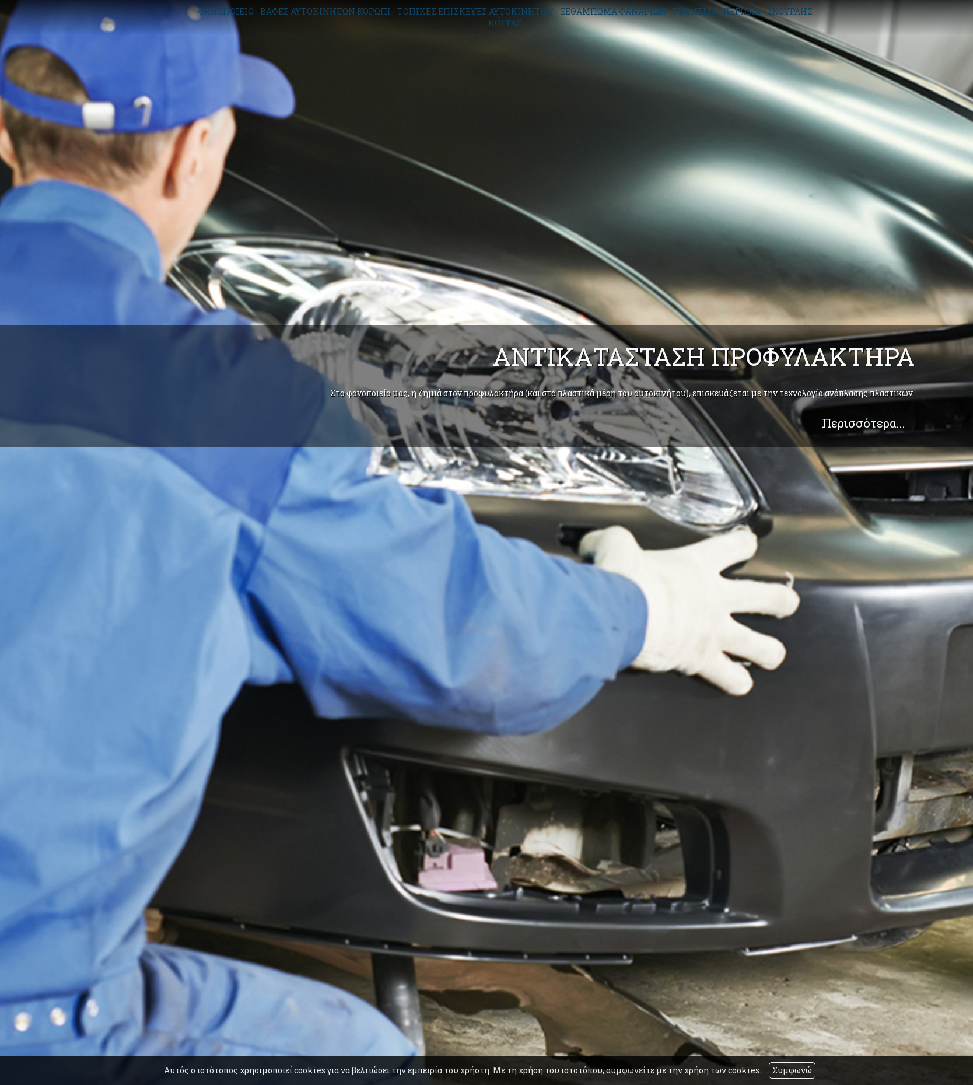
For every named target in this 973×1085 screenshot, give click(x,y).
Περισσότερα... (863, 423)
